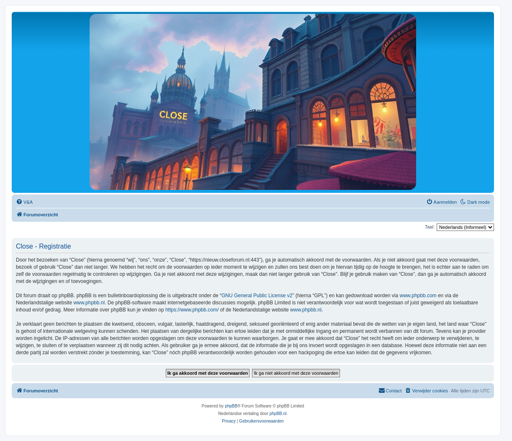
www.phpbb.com (418, 295)
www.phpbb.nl (89, 303)
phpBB (231, 406)
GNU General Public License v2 (256, 295)
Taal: (430, 226)
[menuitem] (24, 202)
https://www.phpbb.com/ (192, 310)
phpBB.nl (278, 413)
